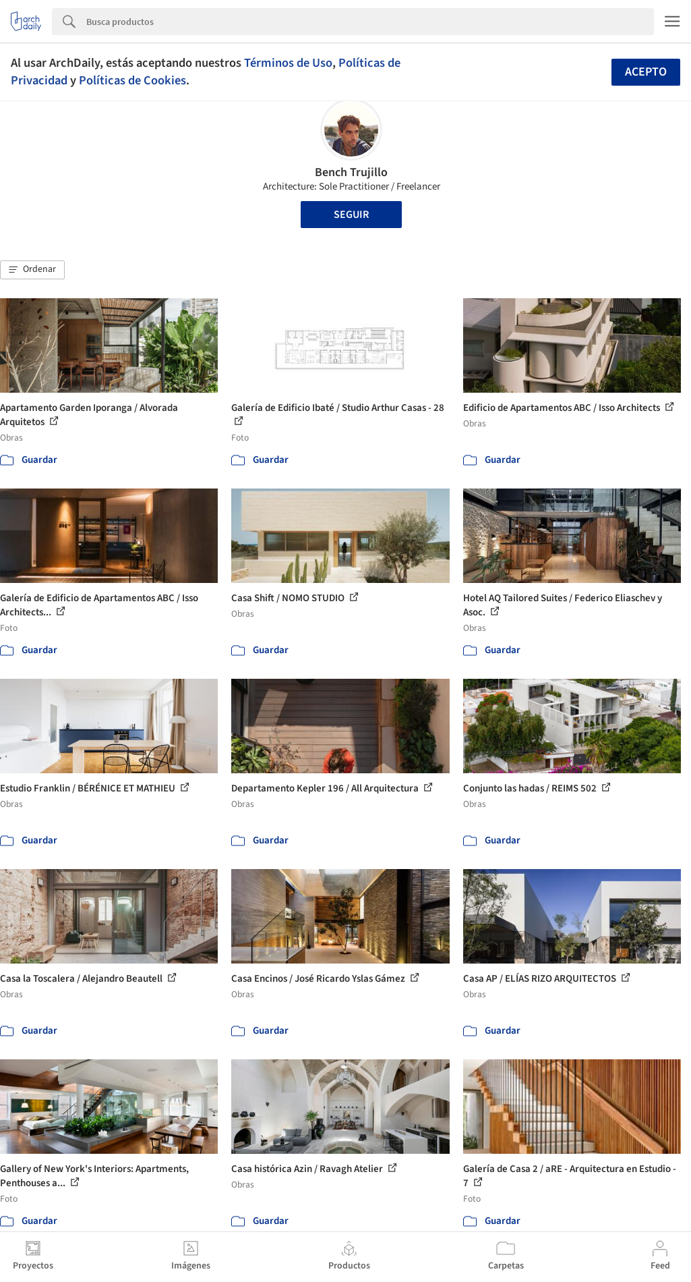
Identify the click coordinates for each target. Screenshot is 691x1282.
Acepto (646, 71)
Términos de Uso (288, 63)
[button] (32, 269)
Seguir (351, 214)
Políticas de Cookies (132, 80)
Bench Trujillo (351, 172)
